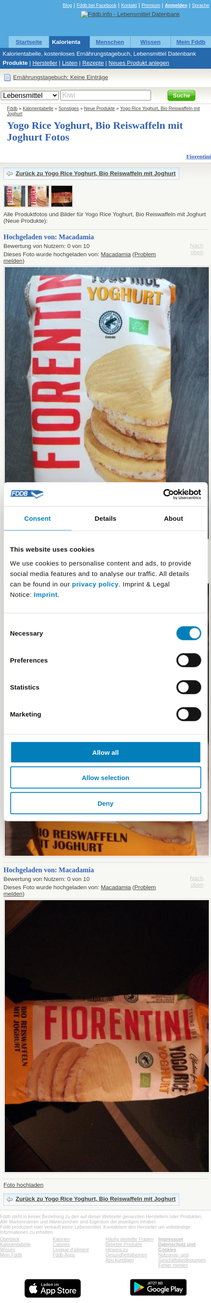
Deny (105, 803)
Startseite (29, 42)
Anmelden (176, 5)
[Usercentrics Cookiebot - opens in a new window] (163, 494)
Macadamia (116, 254)
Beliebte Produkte (124, 1244)
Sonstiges (69, 108)
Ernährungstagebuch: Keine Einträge (60, 77)
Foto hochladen (23, 1185)
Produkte (15, 63)
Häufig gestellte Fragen (130, 1239)
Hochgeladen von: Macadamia (48, 237)
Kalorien (61, 1239)
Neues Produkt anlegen (139, 63)
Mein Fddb (191, 42)
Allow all (105, 752)
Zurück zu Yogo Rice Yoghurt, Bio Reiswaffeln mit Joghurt (96, 173)
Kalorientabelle (73, 42)
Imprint (45, 594)
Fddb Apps (64, 1254)
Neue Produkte (99, 108)
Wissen (151, 42)
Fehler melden (173, 1265)
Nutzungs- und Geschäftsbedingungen (182, 1257)
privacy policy (95, 583)
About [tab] (173, 518)
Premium (150, 5)
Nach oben (196, 248)
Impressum (170, 1239)
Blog (67, 5)
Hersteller (45, 63)
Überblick (9, 1239)
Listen (70, 63)
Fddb (12, 108)
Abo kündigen (120, 1260)
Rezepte (93, 63)
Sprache (200, 5)
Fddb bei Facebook (96, 5)
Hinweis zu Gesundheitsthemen (126, 1252)
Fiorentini (198, 156)
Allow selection (105, 777)
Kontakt (129, 5)
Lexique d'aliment (71, 1249)
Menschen (110, 42)
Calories (61, 1244)
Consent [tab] (37, 518)
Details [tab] (106, 518)
